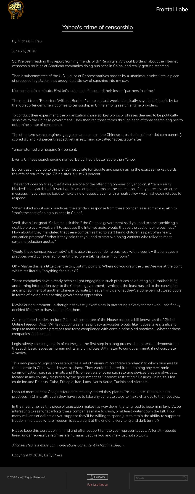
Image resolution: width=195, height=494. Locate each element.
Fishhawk (96, 477)
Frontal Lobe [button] (172, 9)
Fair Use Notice (97, 485)
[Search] (160, 478)
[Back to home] (15, 9)
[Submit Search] (183, 478)
